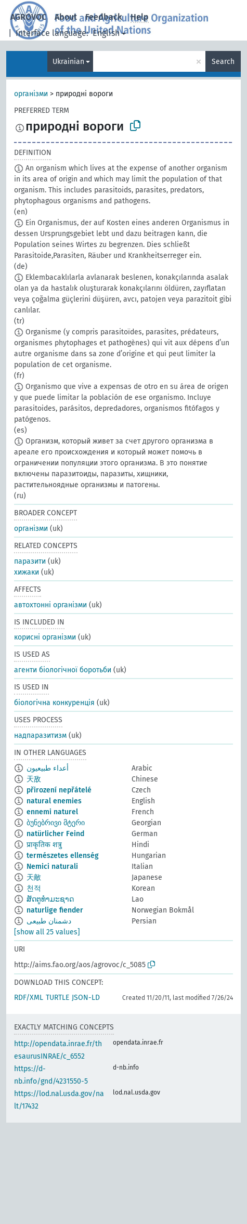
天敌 (34, 779)
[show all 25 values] (47, 932)
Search (223, 61)
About (66, 17)
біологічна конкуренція (54, 702)
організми (31, 93)
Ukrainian (68, 61)
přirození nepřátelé (59, 790)
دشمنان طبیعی (49, 921)
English (106, 33)
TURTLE (57, 997)
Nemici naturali (52, 866)
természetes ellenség (63, 855)
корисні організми (45, 637)
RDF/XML (28, 997)
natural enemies (54, 801)
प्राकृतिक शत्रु (44, 844)
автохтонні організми (50, 605)
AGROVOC (28, 17)
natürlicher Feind (55, 833)
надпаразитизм (40, 735)
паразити (30, 561)
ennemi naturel (52, 812)
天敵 (34, 877)
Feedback (103, 17)
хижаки (26, 572)
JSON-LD (86, 997)
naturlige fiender (55, 910)
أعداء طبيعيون (48, 768)
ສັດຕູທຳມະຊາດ (50, 899)
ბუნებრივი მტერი (56, 822)
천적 (34, 888)
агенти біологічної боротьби (62, 670)
